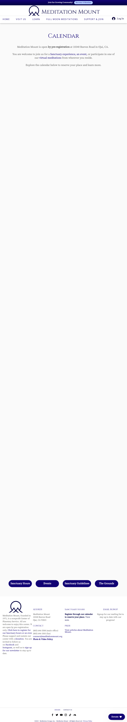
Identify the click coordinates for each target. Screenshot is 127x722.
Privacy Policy (87, 721)
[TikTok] (70, 714)
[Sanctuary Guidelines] (77, 583)
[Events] (47, 583)
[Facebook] (52, 714)
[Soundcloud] (74, 714)
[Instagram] (65, 714)
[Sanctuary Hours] (20, 583)
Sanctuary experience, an (64, 54)
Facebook (10, 644)
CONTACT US (67, 710)
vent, (84, 54)
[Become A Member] (83, 2)
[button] (116, 717)
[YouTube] (61, 714)
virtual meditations (50, 58)
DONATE (58, 710)
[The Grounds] (106, 583)
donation (19, 639)
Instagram (7, 647)
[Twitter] (56, 714)
